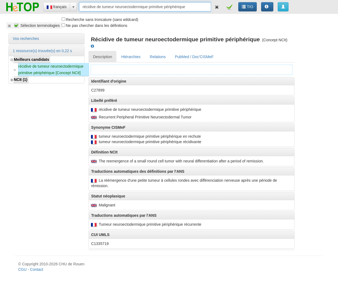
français (57, 7)
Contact (36, 269)
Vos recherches (26, 38)
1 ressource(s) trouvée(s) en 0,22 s (42, 51)
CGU (22, 269)
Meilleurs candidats (31, 59)
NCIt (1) (20, 79)
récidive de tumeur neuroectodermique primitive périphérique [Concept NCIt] (50, 69)
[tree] (34, 25)
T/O (247, 7)
